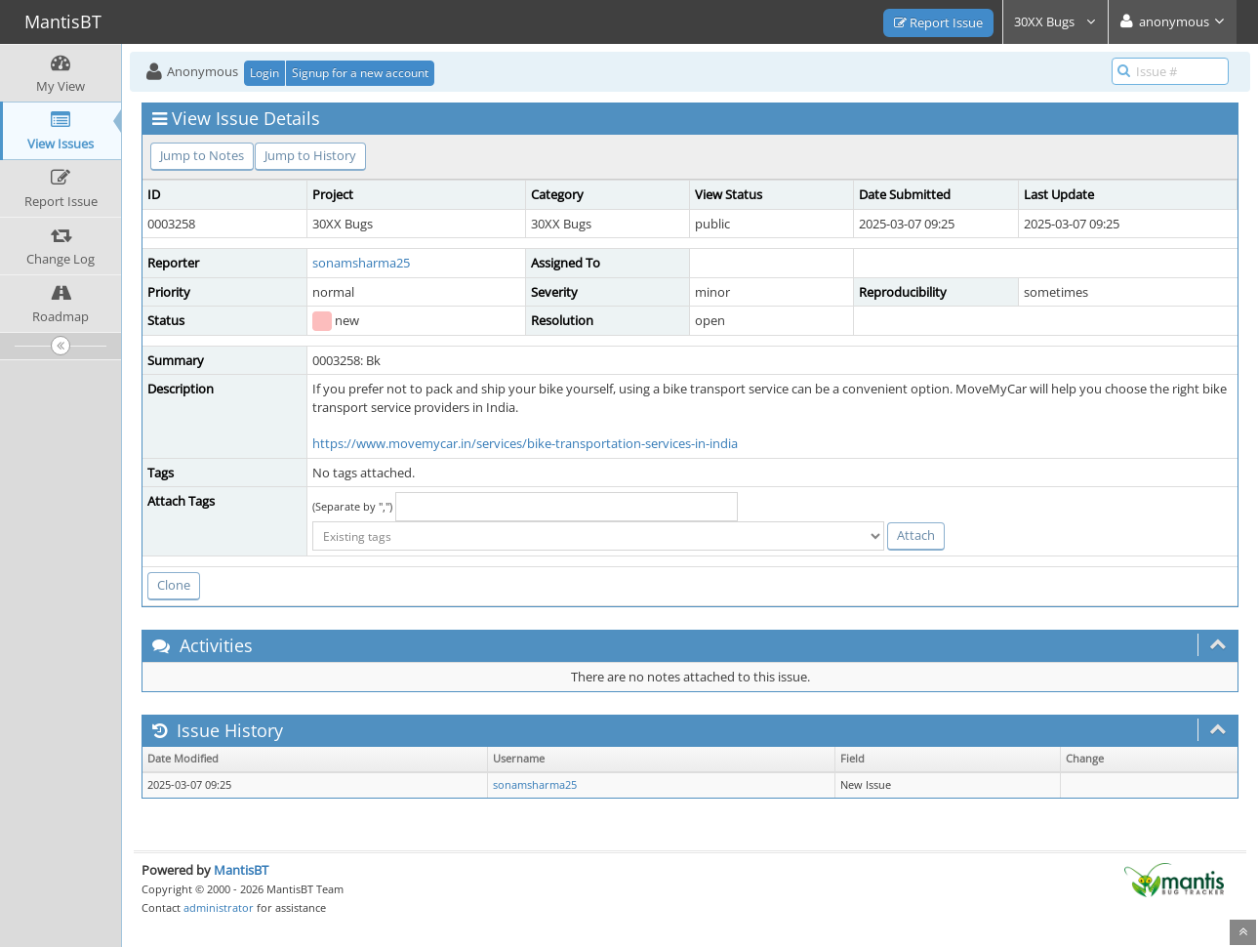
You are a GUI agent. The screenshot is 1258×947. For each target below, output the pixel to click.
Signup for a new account (360, 72)
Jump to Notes (202, 155)
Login (264, 72)
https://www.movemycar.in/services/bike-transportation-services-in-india (525, 443)
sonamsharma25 (361, 262)
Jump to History (310, 155)
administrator (218, 907)
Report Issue (938, 22)
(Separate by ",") (352, 506)
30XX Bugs (1055, 21)
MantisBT (241, 870)
